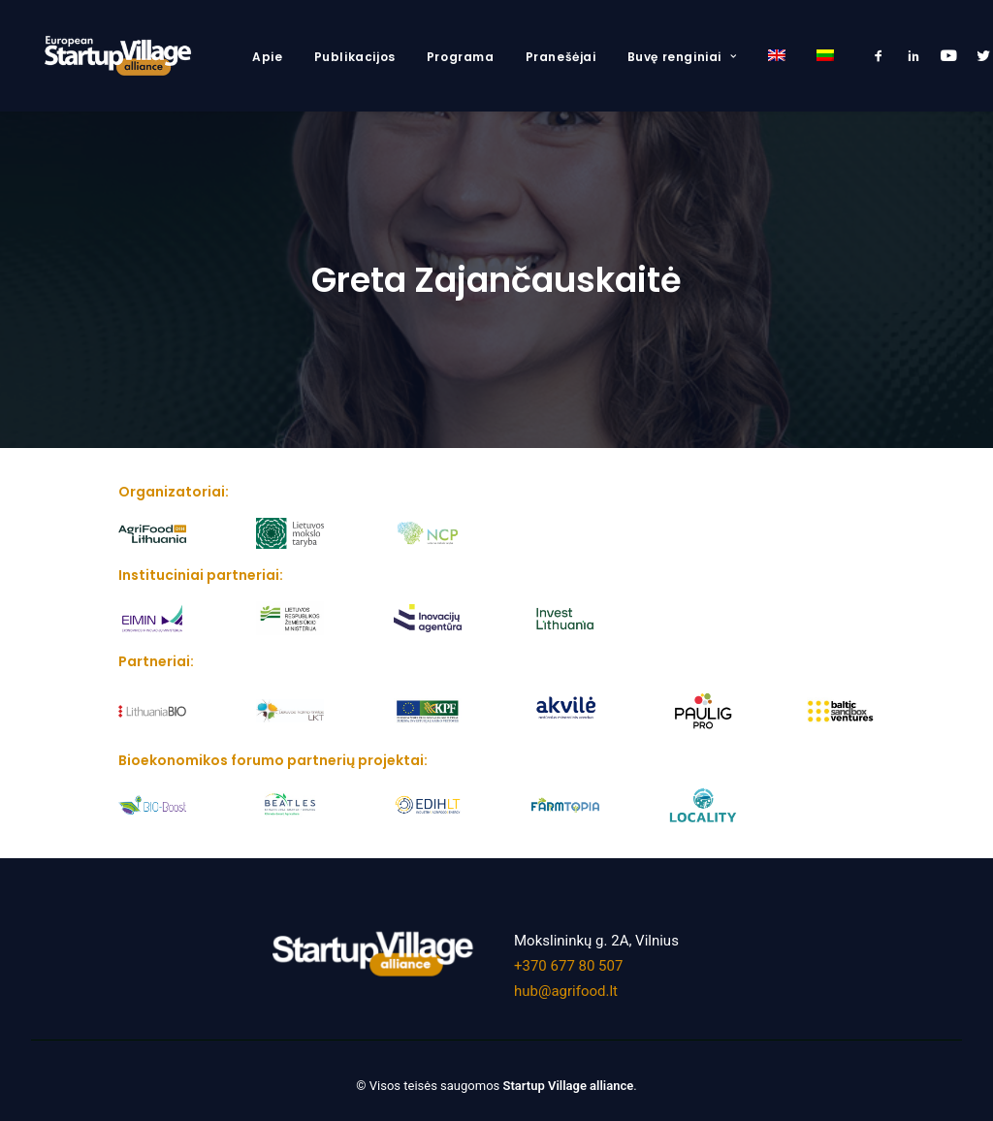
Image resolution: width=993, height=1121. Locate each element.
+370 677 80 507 (568, 956)
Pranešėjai (561, 56)
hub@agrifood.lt (566, 981)
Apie (267, 56)
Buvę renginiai (682, 56)
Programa (461, 56)
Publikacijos (355, 56)
